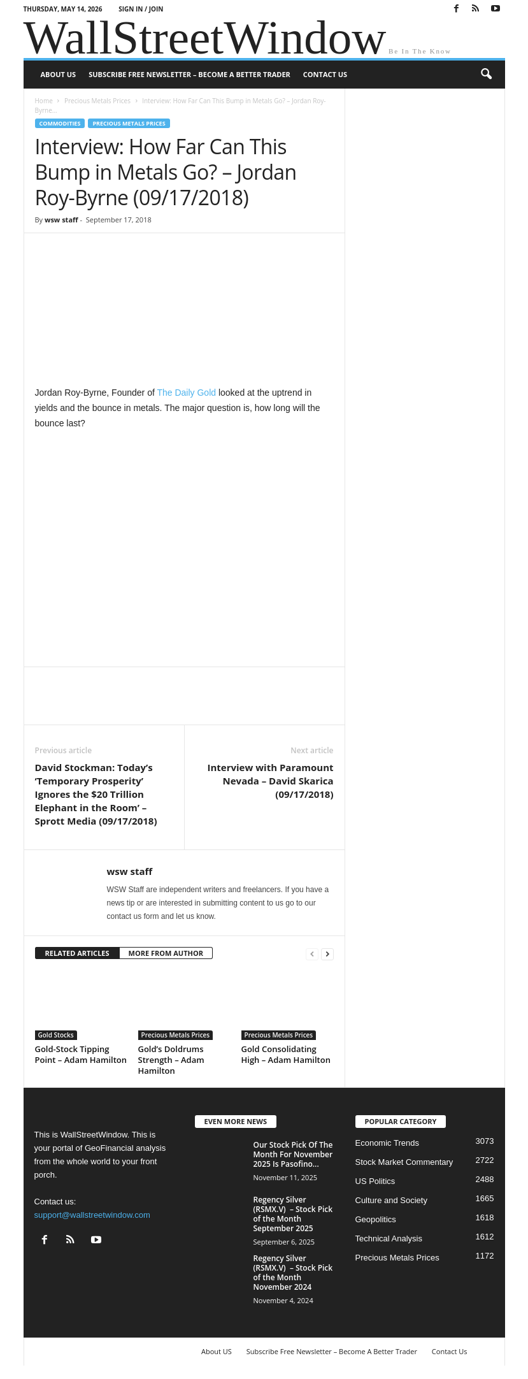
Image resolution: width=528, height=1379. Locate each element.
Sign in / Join (140, 8)
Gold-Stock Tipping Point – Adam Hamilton (81, 1054)
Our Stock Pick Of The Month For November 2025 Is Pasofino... (293, 1154)
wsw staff (61, 219)
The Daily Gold (186, 392)
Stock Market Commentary (404, 1162)
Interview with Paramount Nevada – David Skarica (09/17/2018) (271, 780)
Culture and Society (391, 1200)
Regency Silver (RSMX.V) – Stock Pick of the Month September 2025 (293, 1214)
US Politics (375, 1181)
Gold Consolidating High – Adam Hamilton (286, 1054)
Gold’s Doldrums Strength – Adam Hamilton (171, 1059)
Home (44, 100)
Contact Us (325, 74)
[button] (486, 75)
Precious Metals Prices (97, 100)
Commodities (60, 123)
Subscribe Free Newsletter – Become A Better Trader (189, 74)
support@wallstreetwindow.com (92, 1215)
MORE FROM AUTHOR (166, 953)
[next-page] (327, 953)
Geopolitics (375, 1219)
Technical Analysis (389, 1238)
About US (58, 74)
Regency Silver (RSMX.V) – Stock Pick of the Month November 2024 (293, 1272)
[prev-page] (312, 953)
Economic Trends (387, 1143)
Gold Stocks (56, 1034)
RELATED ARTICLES (77, 953)
